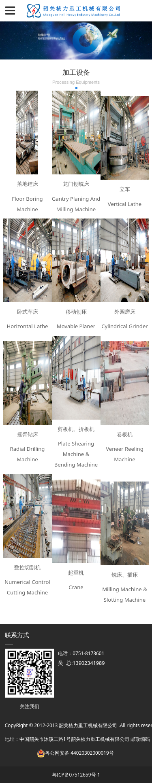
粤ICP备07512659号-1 (76, 774)
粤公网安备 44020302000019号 (75, 752)
